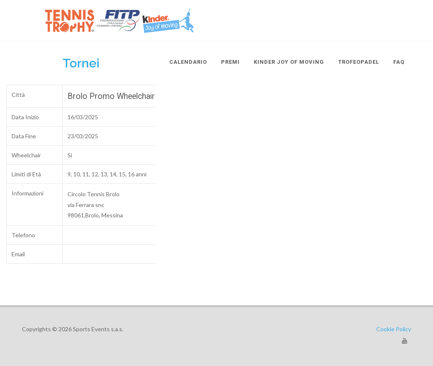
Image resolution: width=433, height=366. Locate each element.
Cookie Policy (393, 328)
